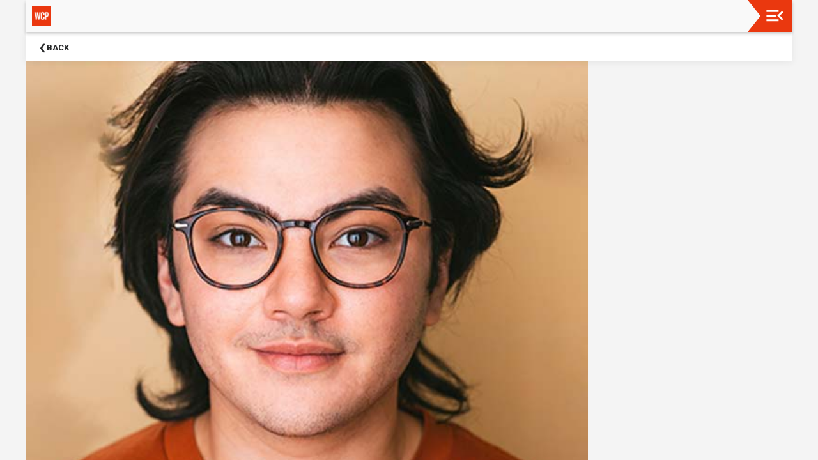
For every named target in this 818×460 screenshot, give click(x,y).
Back (58, 47)
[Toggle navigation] (775, 15)
